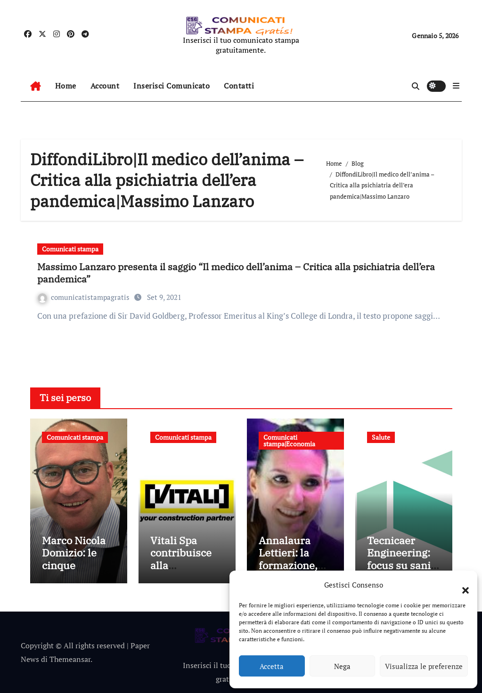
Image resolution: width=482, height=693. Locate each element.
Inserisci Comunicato (171, 86)
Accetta (272, 666)
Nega (342, 666)
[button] (461, 585)
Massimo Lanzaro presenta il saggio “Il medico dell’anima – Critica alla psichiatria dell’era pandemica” (236, 272)
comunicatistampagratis (84, 297)
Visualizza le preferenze (424, 666)
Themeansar (69, 659)
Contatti (239, 86)
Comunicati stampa (70, 248)
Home (65, 86)
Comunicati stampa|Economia (289, 440)
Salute (381, 437)
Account (105, 86)
